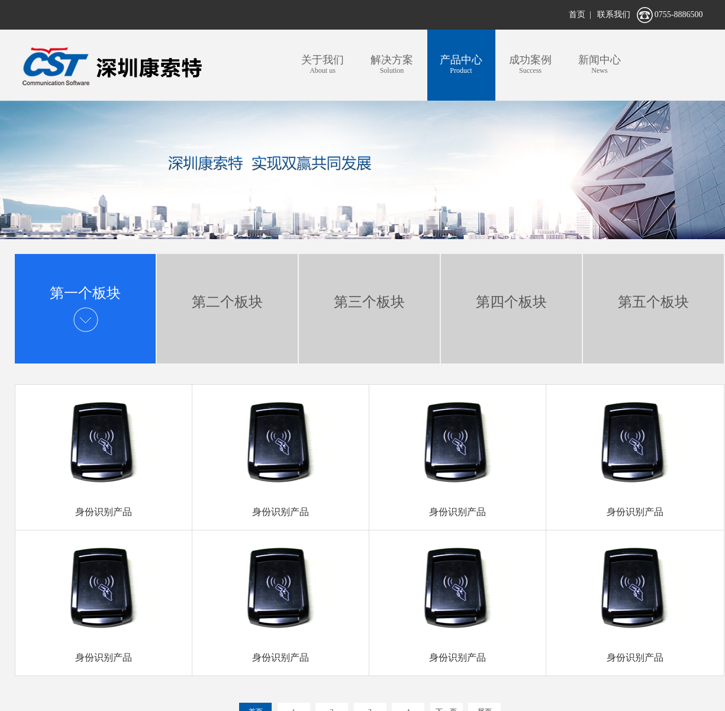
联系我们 (613, 14)
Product (461, 64)
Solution (392, 64)
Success (531, 64)
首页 (577, 14)
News (600, 64)
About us (323, 64)
